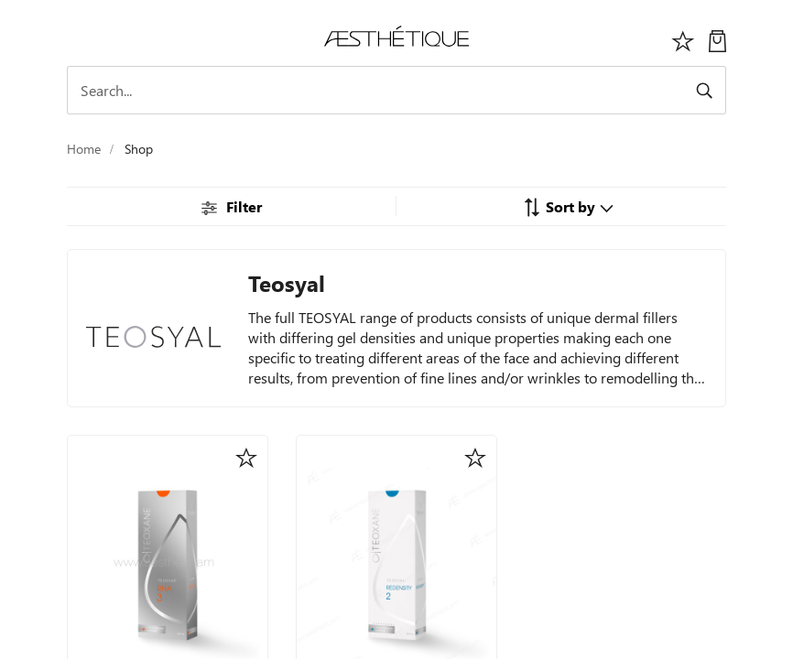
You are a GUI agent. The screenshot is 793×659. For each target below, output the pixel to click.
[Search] (396, 90)
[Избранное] (683, 39)
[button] (568, 206)
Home (84, 148)
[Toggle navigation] (77, 38)
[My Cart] (717, 39)
